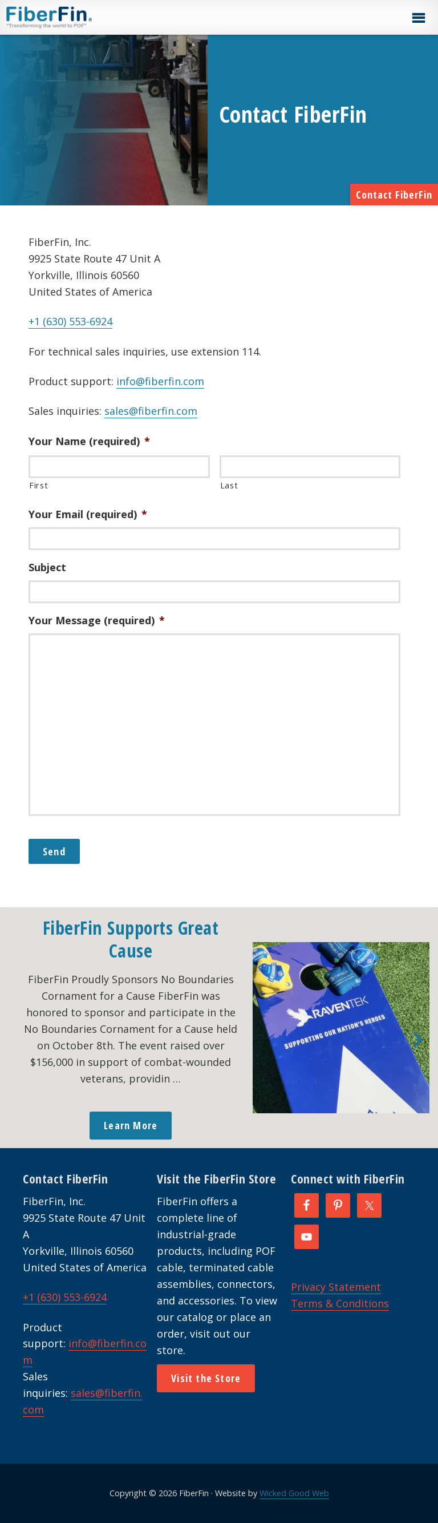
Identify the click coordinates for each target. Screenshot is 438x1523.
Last (229, 485)
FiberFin (70, 17)
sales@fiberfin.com (150, 411)
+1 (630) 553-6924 (70, 321)
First (38, 485)
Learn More (130, 1125)
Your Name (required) (89, 441)
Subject (47, 567)
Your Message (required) (97, 620)
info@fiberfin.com (160, 381)
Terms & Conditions (340, 1303)
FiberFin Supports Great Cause (131, 939)
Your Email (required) (88, 514)
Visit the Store (206, 1378)
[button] (418, 18)
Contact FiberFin (394, 194)
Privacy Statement (336, 1287)
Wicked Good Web (294, 1493)
